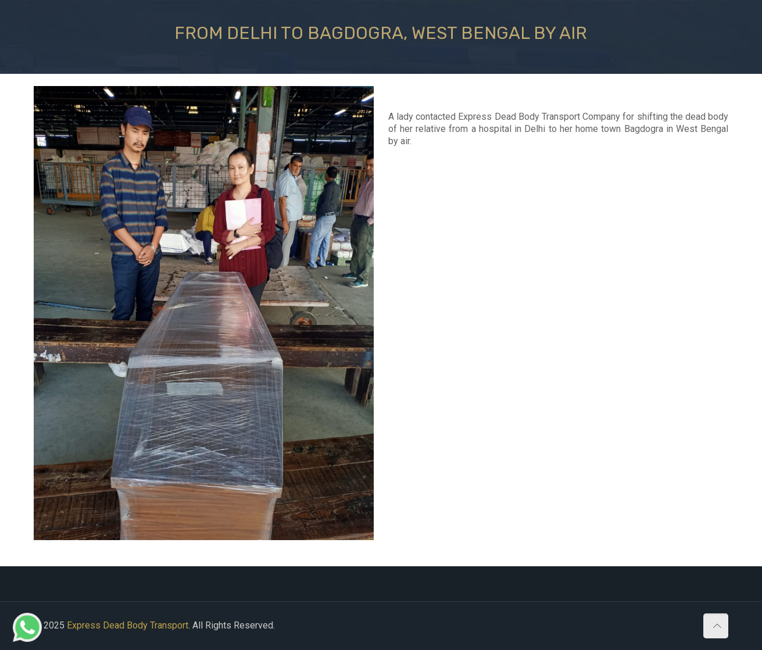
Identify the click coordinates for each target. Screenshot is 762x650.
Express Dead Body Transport (127, 625)
